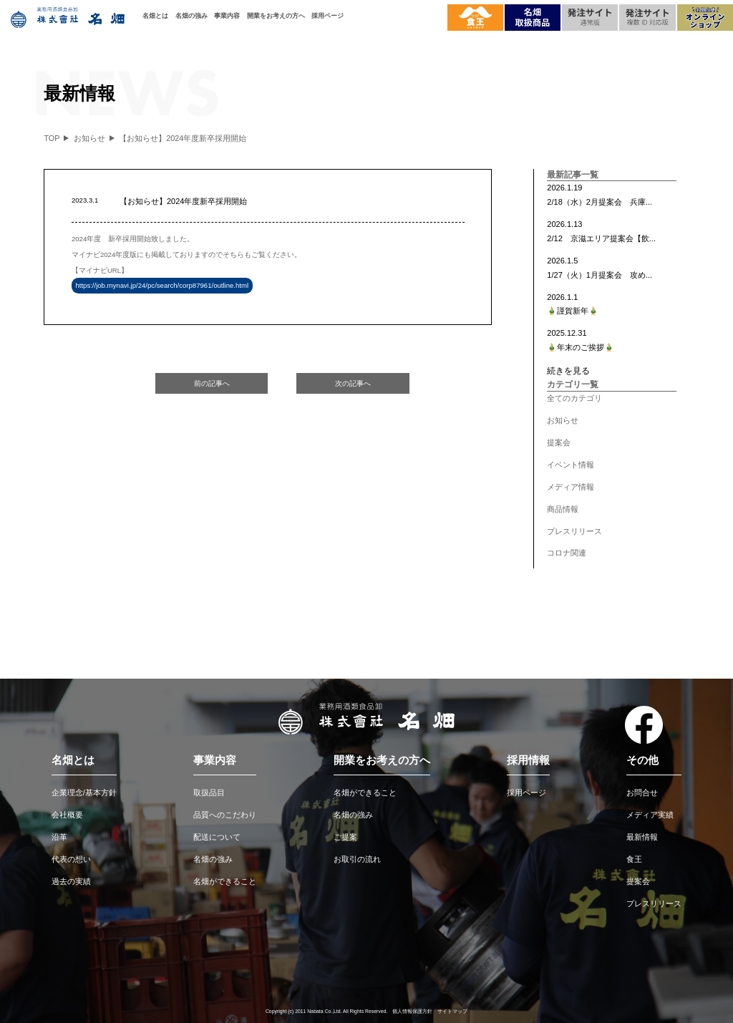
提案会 (559, 442)
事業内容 (227, 15)
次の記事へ (353, 383)
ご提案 (345, 837)
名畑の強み (191, 15)
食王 (634, 859)
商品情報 (562, 509)
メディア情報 (570, 487)
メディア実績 (650, 814)
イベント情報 (570, 464)
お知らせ (562, 420)
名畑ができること (224, 881)
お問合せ (642, 792)
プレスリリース (574, 531)
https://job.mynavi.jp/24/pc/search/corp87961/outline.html (161, 286)
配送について (217, 837)
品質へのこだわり (224, 814)
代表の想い (71, 859)
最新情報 (642, 837)
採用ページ (327, 15)
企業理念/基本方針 (84, 792)
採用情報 (528, 760)
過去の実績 (71, 881)
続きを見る (568, 371)
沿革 (59, 837)
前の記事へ (212, 383)
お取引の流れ (357, 859)
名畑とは (155, 15)
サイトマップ (452, 1011)
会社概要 (67, 814)
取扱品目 (209, 792)
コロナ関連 (566, 552)
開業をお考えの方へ (276, 15)
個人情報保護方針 (412, 1011)
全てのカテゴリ (574, 398)
